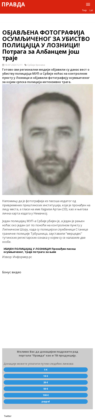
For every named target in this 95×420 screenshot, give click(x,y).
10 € (45, 376)
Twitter (7, 416)
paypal (46, 401)
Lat (91, 10)
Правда (13, 4)
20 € (45, 382)
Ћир (84, 10)
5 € (45, 369)
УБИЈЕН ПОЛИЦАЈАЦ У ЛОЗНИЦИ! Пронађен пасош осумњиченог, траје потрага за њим (39, 250)
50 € (45, 388)
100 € (46, 395)
